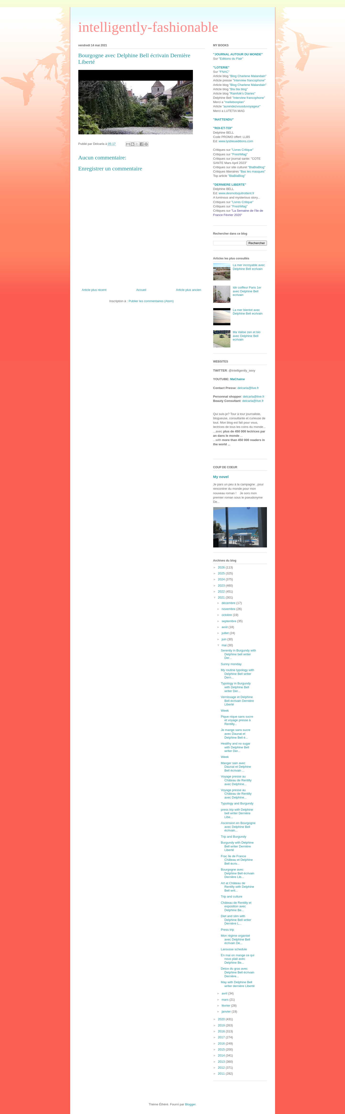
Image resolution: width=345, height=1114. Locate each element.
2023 (222, 585)
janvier (227, 1011)
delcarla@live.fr (248, 388)
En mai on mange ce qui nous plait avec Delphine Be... (237, 958)
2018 (222, 1031)
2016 (222, 1043)
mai (225, 645)
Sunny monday (231, 664)
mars (225, 999)
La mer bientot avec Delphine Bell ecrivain (248, 311)
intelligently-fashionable (148, 27)
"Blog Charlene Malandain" (247, 76)
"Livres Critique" (242, 150)
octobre (227, 615)
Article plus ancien (188, 290)
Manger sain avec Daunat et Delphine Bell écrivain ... (236, 766)
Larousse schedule (234, 949)
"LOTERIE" (221, 67)
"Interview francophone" (249, 80)
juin (224, 639)
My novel (221, 477)
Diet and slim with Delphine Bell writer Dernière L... (236, 919)
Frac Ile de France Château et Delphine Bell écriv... (237, 859)
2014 (222, 1055)
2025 (222, 573)
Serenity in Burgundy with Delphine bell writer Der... (238, 654)
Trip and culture (231, 896)
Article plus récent (94, 290)
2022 (222, 591)
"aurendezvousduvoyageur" (241, 106)
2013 (222, 1061)
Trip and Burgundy (233, 836)
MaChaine (237, 379)
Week (225, 710)
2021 (222, 597)
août (225, 627)
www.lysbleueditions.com (236, 141)
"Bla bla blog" (238, 89)
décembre (229, 603)
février (226, 1005)
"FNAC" (224, 72)
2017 (222, 1037)
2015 (222, 1049)
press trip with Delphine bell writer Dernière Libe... (237, 813)
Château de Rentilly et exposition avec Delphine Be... (236, 906)
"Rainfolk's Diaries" (242, 93)
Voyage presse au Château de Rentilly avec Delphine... (236, 780)
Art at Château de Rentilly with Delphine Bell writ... (237, 886)
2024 (222, 579)
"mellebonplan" (234, 102)
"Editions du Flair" (231, 58)
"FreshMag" (239, 154)
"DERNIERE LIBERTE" (229, 184)
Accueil (141, 290)
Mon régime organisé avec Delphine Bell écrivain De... (235, 939)
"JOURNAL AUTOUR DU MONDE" (238, 54)
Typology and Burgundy (237, 803)
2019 (222, 1025)
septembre (229, 621)
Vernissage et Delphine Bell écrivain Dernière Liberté (237, 700)
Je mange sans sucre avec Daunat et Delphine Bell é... (235, 733)
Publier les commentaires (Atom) (151, 301)
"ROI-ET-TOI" (223, 128)
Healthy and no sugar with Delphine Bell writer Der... (235, 747)
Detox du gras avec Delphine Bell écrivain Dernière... (237, 972)
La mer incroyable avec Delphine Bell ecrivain (249, 267)
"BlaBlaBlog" (256, 167)
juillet (225, 633)
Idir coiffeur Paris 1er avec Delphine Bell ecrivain (247, 291)
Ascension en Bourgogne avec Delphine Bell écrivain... (238, 826)
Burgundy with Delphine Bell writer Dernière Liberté (237, 846)
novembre (229, 609)
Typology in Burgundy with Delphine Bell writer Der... (236, 687)
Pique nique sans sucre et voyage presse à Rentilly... (237, 720)
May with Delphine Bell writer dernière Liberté (238, 984)
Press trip (227, 929)
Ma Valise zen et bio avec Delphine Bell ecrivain (246, 335)
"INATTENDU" (223, 119)
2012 (222, 1067)
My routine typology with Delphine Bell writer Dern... (237, 673)
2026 (222, 567)
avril (225, 993)
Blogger (190, 1104)
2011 (222, 1073)
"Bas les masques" (252, 171)
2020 (222, 1019)
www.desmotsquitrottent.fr (237, 193)
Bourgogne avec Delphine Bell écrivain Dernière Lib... (237, 873)
